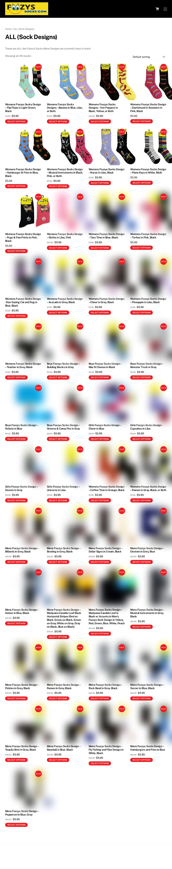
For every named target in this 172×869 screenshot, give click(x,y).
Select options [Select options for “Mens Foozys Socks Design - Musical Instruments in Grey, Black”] (142, 627)
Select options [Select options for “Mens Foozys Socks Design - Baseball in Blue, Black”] (58, 760)
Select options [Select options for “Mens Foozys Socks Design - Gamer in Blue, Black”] (16, 623)
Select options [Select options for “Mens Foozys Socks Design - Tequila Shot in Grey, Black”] (16, 760)
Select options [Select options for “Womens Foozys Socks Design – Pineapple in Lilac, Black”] (142, 313)
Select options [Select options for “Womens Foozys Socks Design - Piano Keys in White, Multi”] (142, 183)
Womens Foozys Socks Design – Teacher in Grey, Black (23, 365)
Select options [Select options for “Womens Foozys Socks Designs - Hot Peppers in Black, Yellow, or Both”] (100, 121)
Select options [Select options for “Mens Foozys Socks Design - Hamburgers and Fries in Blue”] (142, 760)
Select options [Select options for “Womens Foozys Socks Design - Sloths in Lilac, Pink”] (58, 248)
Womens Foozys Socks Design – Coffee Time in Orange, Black (107, 488)
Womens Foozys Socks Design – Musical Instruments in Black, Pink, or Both (65, 173)
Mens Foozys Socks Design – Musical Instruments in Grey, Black (147, 613)
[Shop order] (149, 57)
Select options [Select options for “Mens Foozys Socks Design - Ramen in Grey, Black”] (58, 698)
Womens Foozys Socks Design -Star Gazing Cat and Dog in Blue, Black (23, 302)
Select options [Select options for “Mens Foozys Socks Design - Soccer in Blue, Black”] (142, 698)
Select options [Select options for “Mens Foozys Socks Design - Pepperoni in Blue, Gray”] (16, 825)
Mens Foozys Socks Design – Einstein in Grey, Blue (147, 550)
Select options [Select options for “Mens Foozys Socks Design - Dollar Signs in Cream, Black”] (100, 562)
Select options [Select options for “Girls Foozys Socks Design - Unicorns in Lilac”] (58, 500)
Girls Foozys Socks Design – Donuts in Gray (21, 488)
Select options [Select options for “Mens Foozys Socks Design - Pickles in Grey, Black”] (16, 698)
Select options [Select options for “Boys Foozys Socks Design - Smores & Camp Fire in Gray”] (58, 439)
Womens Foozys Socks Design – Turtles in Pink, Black (148, 235)
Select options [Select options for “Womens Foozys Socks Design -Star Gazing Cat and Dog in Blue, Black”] (16, 316)
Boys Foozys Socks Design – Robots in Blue (21, 427)
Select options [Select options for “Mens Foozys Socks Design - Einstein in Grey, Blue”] (142, 562)
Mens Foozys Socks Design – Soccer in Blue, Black (147, 686)
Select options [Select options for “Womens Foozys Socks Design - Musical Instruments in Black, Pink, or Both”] (58, 186)
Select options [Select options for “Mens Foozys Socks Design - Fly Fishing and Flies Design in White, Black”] (100, 763)
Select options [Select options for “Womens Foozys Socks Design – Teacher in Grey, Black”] (16, 377)
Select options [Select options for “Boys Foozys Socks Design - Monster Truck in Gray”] (142, 377)
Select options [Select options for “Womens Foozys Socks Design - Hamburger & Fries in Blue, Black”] (16, 186)
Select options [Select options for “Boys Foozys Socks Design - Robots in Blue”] (16, 439)
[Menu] (165, 9)
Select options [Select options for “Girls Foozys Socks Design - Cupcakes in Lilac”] (142, 439)
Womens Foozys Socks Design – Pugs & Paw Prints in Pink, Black (23, 237)
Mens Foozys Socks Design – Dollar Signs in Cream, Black (105, 550)
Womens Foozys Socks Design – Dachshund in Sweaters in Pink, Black (148, 108)
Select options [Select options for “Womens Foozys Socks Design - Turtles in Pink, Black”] (142, 248)
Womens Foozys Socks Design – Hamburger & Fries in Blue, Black (23, 173)
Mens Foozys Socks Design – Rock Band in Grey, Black (105, 686)
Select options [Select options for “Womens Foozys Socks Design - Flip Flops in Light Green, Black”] (16, 121)
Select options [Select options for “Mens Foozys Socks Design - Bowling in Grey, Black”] (58, 562)
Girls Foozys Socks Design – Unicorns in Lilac (63, 488)
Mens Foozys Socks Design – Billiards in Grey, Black (22, 550)
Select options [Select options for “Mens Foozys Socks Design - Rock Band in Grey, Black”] (100, 698)
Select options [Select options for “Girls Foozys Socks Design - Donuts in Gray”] (16, 500)
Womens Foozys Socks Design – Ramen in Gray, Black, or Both (148, 488)
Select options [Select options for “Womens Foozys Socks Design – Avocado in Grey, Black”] (58, 313)
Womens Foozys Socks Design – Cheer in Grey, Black (106, 300)
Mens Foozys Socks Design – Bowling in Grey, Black (64, 550)
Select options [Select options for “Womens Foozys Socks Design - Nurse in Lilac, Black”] (100, 183)
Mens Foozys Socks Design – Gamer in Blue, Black (22, 611)
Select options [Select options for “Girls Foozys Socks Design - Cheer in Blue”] (100, 439)
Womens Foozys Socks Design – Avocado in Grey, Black (65, 300)
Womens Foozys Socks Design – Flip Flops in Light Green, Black (23, 108)
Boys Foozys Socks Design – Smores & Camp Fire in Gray (63, 427)
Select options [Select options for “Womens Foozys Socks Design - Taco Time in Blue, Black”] (100, 248)
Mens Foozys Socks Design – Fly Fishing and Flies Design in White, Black (106, 750)
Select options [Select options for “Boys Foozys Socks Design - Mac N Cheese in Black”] (100, 377)
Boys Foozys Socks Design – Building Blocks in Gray (63, 365)
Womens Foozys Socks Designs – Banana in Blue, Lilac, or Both (65, 108)
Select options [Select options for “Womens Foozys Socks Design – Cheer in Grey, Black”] (100, 313)
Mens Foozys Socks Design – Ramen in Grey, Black (64, 686)
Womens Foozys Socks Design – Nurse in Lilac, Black (106, 171)
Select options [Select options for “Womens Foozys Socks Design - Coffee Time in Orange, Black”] (100, 500)
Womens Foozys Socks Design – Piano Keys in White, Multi (148, 171)
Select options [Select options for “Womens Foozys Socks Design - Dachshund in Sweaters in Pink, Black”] (142, 121)
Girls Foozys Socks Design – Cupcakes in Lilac (146, 427)
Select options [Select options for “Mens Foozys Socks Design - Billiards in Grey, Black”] (16, 562)
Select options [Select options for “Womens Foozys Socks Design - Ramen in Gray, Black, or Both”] (142, 500)
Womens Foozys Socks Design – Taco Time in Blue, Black (106, 235)
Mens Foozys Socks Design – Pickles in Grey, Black (22, 686)
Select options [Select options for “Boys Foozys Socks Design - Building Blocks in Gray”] (58, 377)
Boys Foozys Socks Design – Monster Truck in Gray (146, 365)
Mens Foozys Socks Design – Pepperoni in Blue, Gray (22, 813)
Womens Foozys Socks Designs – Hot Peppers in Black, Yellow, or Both (103, 108)
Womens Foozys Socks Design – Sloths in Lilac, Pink (65, 235)
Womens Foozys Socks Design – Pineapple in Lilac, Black (148, 300)
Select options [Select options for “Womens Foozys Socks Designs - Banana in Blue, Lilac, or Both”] (58, 121)
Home (8, 29)
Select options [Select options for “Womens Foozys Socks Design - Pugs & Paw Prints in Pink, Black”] (16, 251)
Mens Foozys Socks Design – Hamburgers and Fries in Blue (147, 748)
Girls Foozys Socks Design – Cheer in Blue (105, 427)
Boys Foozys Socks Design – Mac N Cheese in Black (105, 365)
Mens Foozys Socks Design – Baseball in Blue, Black (64, 748)
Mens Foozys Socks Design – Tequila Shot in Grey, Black (22, 748)
